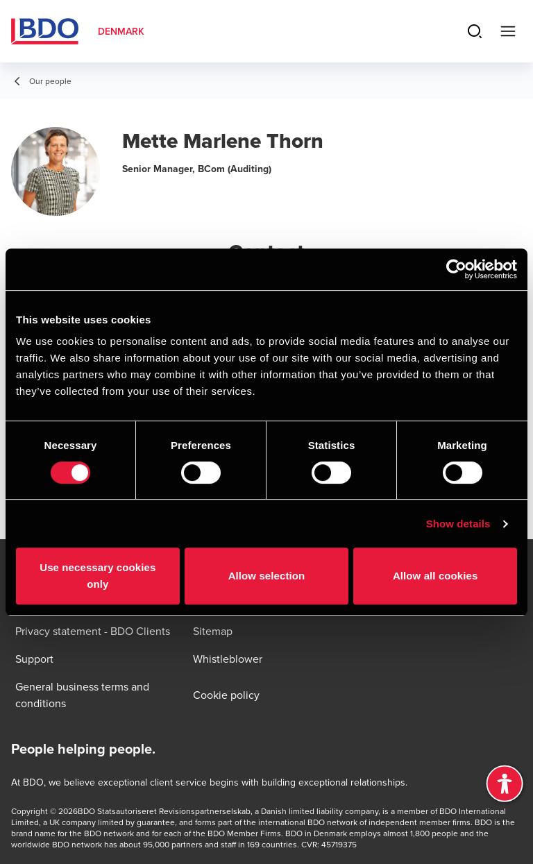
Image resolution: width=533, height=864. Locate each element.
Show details (458, 524)
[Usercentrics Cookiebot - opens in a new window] (456, 269)
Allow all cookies (435, 576)
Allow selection (266, 576)
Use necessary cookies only (97, 575)
